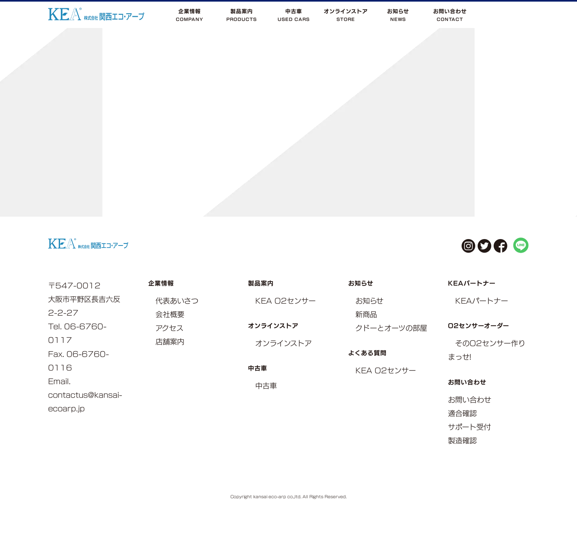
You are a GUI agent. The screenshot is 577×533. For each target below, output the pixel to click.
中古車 (266, 385)
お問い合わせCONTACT (450, 15)
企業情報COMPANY (189, 15)
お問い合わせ (469, 399)
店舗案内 (169, 341)
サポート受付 (469, 427)
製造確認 (462, 440)
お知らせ (369, 301)
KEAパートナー (481, 301)
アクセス (169, 328)
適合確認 (462, 413)
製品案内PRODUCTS (241, 15)
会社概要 (169, 314)
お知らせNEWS (398, 15)
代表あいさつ (176, 301)
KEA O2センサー (285, 301)
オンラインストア (283, 343)
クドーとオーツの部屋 (391, 328)
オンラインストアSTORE (346, 15)
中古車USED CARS (294, 15)
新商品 (366, 314)
